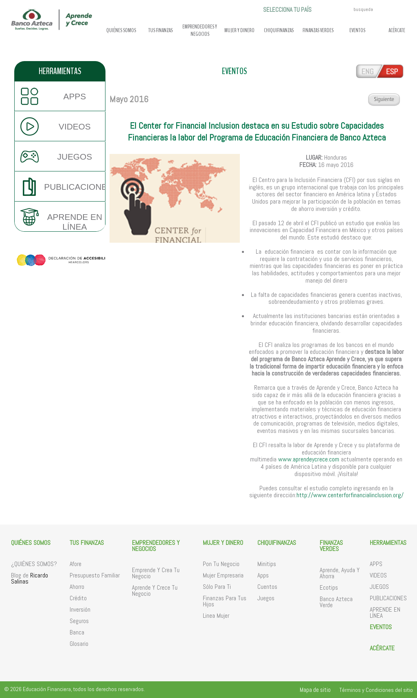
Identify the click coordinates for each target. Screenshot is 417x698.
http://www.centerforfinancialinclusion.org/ (350, 495)
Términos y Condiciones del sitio (376, 690)
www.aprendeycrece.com (308, 459)
